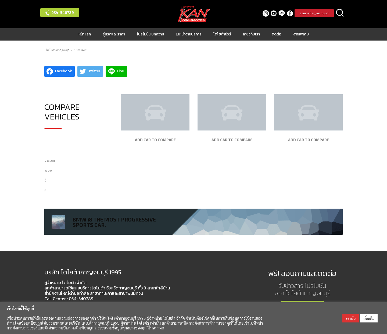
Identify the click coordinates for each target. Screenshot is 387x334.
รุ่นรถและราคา (114, 34)
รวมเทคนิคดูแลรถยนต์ (314, 13)
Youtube (273, 13)
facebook (289, 13)
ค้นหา (340, 13)
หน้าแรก (84, 34)
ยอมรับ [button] (351, 318)
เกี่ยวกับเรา (251, 34)
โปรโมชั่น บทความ (150, 34)
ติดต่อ (276, 34)
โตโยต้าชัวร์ (222, 34)
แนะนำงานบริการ (189, 34)
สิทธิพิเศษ (301, 34)
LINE (281, 13)
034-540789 (62, 12)
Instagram (265, 13)
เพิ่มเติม (368, 318)
